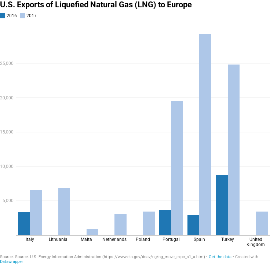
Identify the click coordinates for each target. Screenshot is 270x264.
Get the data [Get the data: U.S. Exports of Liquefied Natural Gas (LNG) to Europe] (220, 256)
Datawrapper (11, 261)
